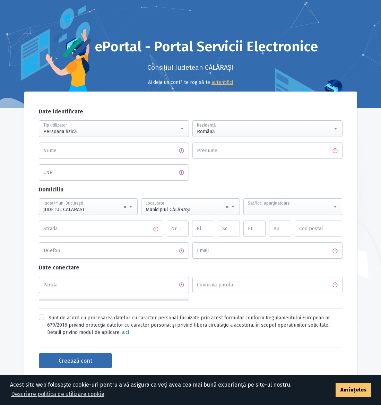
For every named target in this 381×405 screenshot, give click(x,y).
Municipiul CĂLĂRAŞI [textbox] (187, 207)
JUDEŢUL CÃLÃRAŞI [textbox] (84, 207)
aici (125, 332)
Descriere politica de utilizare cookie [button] (57, 394)
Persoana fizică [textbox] (60, 132)
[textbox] (293, 200)
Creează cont (75, 360)
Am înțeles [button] (353, 390)
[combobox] (114, 128)
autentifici (222, 82)
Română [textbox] (206, 132)
